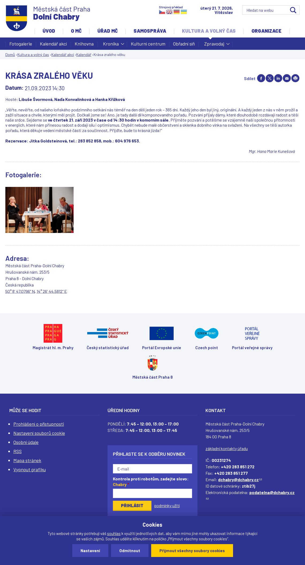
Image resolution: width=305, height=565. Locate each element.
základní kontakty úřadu (226, 448)
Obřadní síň (184, 44)
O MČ (76, 31)
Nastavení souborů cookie (39, 433)
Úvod (49, 31)
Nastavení (90, 550)
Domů (10, 54)
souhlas (114, 533)
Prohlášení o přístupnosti (38, 424)
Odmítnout (129, 550)
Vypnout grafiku (29, 469)
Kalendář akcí (53, 44)
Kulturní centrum (148, 44)
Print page (295, 78)
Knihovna (84, 44)
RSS (17, 451)
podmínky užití (167, 505)
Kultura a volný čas (209, 31)
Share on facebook (261, 78)
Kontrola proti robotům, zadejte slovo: (151, 481)
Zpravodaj (214, 45)
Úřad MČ (107, 31)
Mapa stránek (27, 460)
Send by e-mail (287, 78)
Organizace (266, 31)
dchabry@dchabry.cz (240, 479)
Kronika (111, 45)
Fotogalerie (20, 44)
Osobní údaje (26, 442)
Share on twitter (270, 78)
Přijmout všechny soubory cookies (192, 550)
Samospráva (150, 31)
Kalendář (83, 54)
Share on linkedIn (278, 78)
